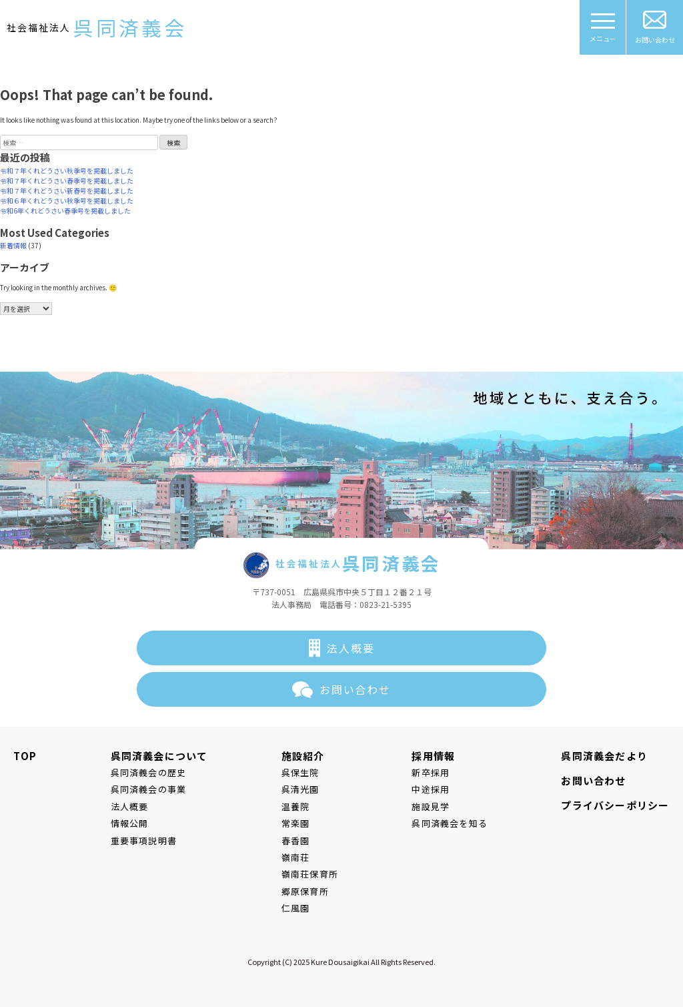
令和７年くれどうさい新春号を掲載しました (66, 191)
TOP (25, 756)
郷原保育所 (305, 891)
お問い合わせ (655, 28)
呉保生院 (300, 772)
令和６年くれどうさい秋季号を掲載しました (66, 201)
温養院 (295, 806)
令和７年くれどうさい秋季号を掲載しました (66, 170)
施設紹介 (303, 756)
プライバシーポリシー (615, 805)
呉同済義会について (159, 756)
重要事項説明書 (144, 840)
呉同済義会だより (604, 756)
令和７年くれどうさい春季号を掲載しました (66, 181)
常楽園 (295, 823)
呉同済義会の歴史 (149, 772)
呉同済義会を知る (450, 823)
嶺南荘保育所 (309, 874)
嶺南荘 (295, 857)
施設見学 (431, 806)
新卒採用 (431, 772)
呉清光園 (300, 789)
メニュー (603, 31)
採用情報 (433, 756)
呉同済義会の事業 (149, 789)
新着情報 (13, 245)
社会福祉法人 (97, 28)
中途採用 (431, 789)
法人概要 (351, 648)
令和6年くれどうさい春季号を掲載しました (65, 211)
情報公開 (130, 823)
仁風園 (295, 908)
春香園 (295, 840)
